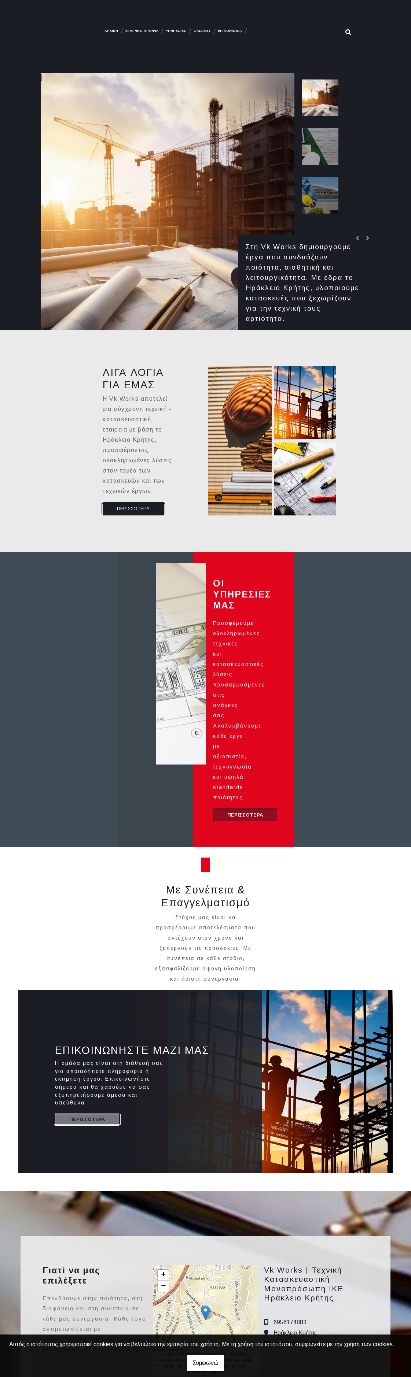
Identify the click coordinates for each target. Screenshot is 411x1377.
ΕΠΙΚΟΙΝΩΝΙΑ (230, 31)
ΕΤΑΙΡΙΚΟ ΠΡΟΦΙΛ (141, 31)
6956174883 (290, 1233)
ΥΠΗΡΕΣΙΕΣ (176, 31)
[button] (357, 238)
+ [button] (163, 1186)
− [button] (163, 1197)
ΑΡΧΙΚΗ (111, 31)
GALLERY (202, 31)
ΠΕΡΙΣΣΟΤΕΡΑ (133, 508)
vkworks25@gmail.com (305, 1255)
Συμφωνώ (205, 1363)
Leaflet (170, 1265)
